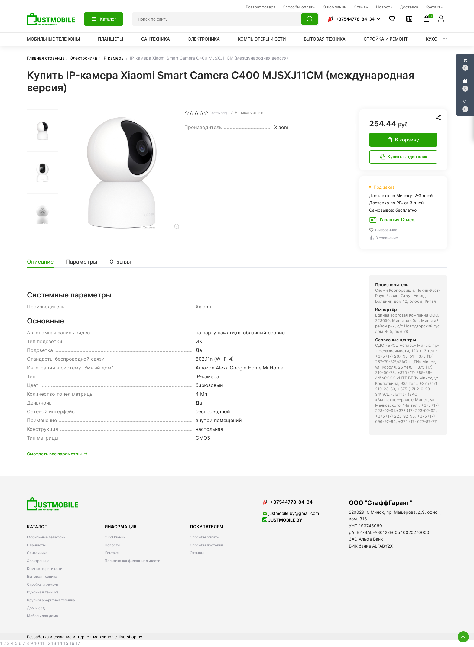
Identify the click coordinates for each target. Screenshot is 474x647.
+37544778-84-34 (355, 18)
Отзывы (197, 553)
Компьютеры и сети (262, 38)
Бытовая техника (325, 38)
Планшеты (110, 38)
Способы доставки (206, 545)
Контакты (113, 553)
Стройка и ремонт (386, 38)
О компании (115, 537)
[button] (353, 19)
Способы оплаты (204, 537)
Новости (112, 545)
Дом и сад (36, 608)
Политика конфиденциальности (132, 560)
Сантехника (155, 38)
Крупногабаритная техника (51, 600)
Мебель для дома (42, 615)
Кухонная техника (43, 592)
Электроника (204, 38)
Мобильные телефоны (53, 38)
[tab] (43, 262)
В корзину (403, 140)
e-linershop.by (128, 636)
